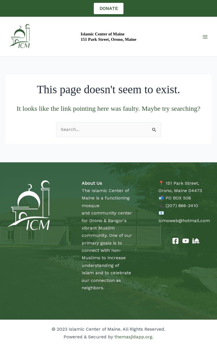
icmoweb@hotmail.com (184, 220)
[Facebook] (175, 240)
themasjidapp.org (133, 336)
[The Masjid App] (195, 240)
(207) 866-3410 (182, 205)
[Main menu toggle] (205, 37)
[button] (108, 8)
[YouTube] (185, 240)
